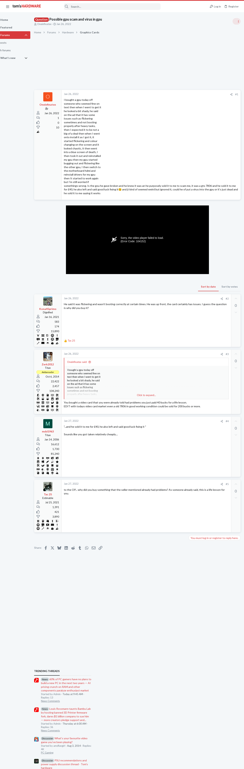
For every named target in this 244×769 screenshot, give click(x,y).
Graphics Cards (198, 390)
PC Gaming (196, 287)
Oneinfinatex (54, 24)
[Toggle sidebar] (236, 21)
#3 (165, 357)
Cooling (194, 471)
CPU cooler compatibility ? (211, 464)
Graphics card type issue (210, 380)
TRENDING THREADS (196, 206)
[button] (7, 6)
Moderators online (197, 540)
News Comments (199, 236)
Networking (196, 490)
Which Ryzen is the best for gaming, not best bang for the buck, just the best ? (213, 520)
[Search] (103, 6)
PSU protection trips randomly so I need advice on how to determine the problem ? (214, 431)
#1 (175, 94)
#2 (165, 302)
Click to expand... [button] (120, 398)
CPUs (193, 531)
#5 (165, 494)
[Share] (170, 94)
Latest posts (192, 400)
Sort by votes (168, 290)
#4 (165, 431)
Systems (194, 441)
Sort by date (147, 290)
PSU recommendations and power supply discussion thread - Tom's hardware (213, 299)
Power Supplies (198, 313)
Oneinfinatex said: (87, 365)
